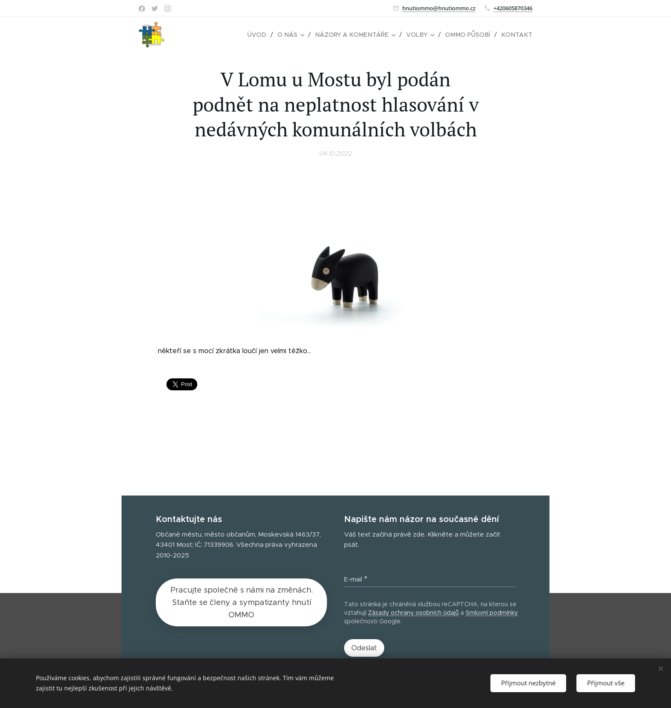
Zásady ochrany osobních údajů (413, 613)
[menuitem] (265, 34)
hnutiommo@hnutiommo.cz (438, 8)
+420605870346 (512, 8)
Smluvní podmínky (492, 613)
